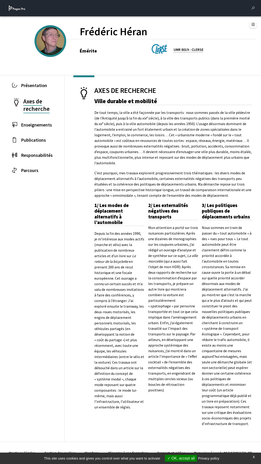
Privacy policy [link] (209, 458)
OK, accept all (181, 458)
